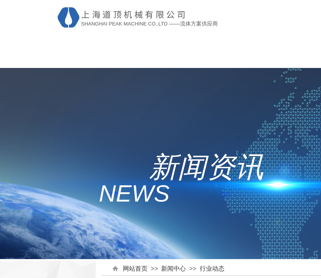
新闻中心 (173, 268)
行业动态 (212, 268)
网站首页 (135, 268)
